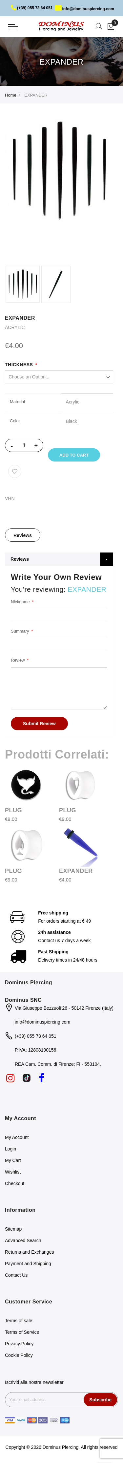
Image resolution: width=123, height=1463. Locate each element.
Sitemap (13, 1229)
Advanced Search (23, 1240)
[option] (23, 284)
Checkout (14, 1184)
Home (10, 95)
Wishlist (13, 1172)
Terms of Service (22, 1332)
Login (10, 1149)
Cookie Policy (19, 1355)
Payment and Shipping (28, 1264)
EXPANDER (76, 871)
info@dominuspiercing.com (84, 9)
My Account (17, 1138)
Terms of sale (18, 1321)
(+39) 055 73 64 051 (31, 8)
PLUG (13, 810)
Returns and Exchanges (29, 1252)
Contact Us (16, 1275)
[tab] (22, 535)
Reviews (22, 536)
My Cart (13, 1161)
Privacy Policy (19, 1344)
